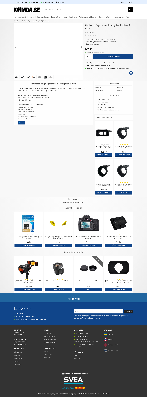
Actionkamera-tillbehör (88, 17)
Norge (108, 339)
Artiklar (46, 351)
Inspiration (47, 357)
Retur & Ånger (18, 358)
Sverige (108, 334)
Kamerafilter (56, 17)
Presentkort (17, 364)
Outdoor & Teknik (105, 17)
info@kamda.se (19, 332)
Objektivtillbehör (43, 17)
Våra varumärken (49, 336)
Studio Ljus (73, 17)
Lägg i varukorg (113, 56)
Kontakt (16, 361)
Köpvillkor (17, 355)
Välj (88, 289)
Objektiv (31, 17)
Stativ (65, 17)
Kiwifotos (93, 33)
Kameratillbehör (20, 17)
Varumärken (119, 17)
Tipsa (21, 123)
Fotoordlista (48, 354)
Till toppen (73, 297)
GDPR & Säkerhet (50, 342)
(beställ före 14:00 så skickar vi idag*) (86, 341)
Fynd (127, 17)
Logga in (124, 2)
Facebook (77, 355)
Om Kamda (48, 333)
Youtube (77, 358)
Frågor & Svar (18, 352)
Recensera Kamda (50, 339)
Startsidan (17, 21)
